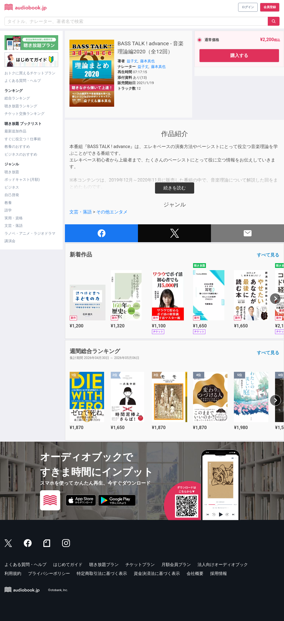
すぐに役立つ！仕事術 (22, 139)
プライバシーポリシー (49, 573)
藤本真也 (147, 61)
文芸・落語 (13, 225)
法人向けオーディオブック (223, 564)
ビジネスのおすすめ (20, 154)
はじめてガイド (68, 564)
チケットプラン (140, 564)
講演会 (9, 241)
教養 (8, 203)
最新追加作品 (15, 131)
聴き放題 (11, 172)
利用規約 (12, 573)
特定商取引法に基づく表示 (102, 573)
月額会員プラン (176, 564)
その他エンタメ (112, 212)
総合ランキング (17, 98)
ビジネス (11, 187)
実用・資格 (13, 218)
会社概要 (195, 573)
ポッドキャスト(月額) (22, 179)
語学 (8, 210)
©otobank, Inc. (58, 590)
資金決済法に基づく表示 (157, 573)
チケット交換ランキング (24, 113)
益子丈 (132, 61)
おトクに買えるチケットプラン (29, 73)
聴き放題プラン (104, 564)
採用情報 (218, 573)
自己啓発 (11, 195)
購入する (239, 55)
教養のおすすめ (17, 146)
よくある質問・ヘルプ (22, 80)
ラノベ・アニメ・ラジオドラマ (29, 233)
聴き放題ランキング (20, 106)
